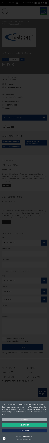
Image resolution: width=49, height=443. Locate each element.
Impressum (19, 439)
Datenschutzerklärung (27, 439)
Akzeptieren (24, 425)
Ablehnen (24, 419)
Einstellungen (24, 430)
